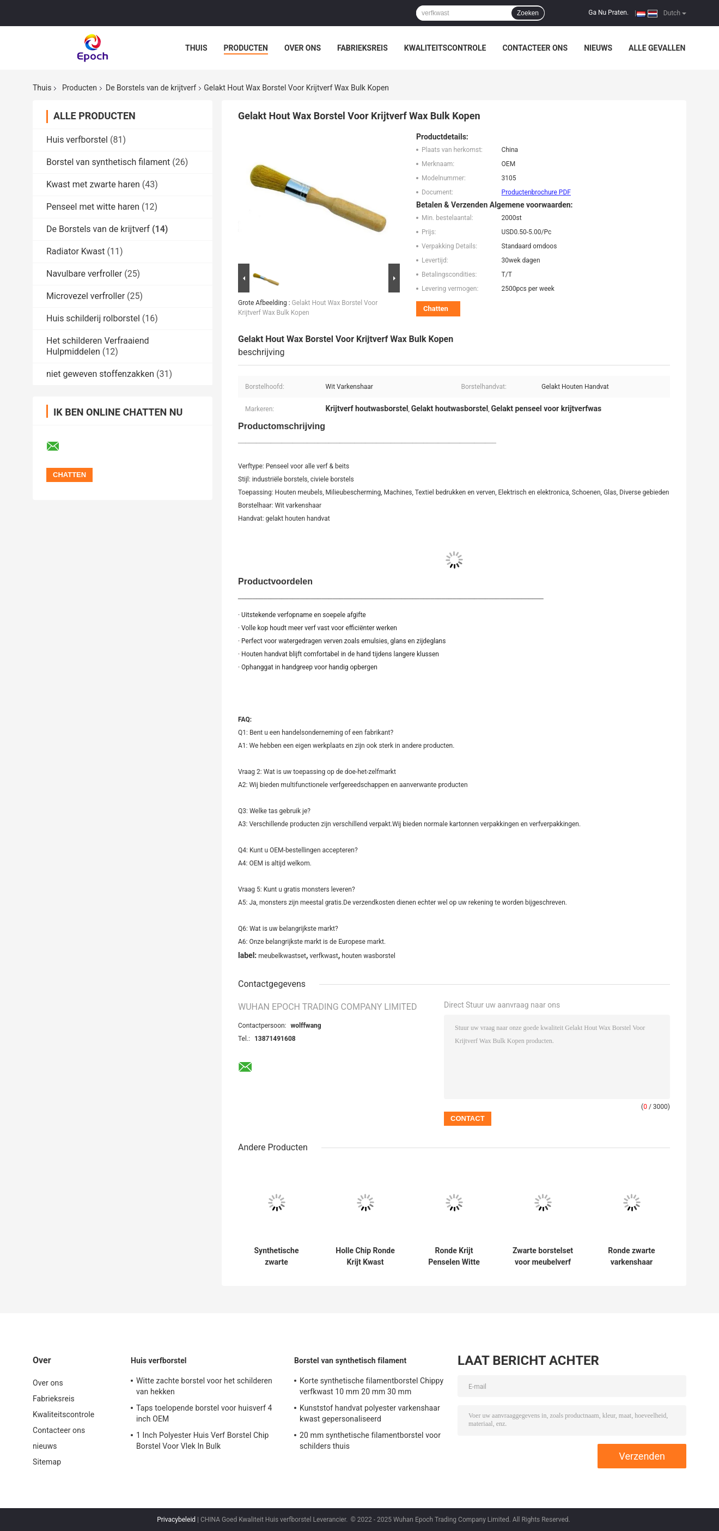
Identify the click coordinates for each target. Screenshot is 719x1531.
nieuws (598, 48)
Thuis (196, 48)
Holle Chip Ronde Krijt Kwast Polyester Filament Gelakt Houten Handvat (365, 1256)
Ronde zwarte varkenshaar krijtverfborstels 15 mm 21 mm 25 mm (631, 1256)
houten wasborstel (368, 956)
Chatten (435, 308)
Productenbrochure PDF (536, 192)
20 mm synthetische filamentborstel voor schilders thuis (370, 1440)
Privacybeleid (176, 1519)
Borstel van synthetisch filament (108, 162)
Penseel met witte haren (92, 207)
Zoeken (528, 13)
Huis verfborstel (77, 140)
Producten (246, 48)
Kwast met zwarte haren (93, 184)
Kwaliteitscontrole (445, 48)
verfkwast (324, 956)
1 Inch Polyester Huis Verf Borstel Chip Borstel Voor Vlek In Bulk (202, 1440)
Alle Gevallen (657, 48)
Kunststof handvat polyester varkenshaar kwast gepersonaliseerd (370, 1413)
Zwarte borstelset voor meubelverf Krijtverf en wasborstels (543, 1256)
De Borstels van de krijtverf (151, 87)
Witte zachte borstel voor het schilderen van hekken (204, 1386)
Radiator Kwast (75, 251)
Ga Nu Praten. (608, 12)
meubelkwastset (282, 956)
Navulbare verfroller (84, 274)
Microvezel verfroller (85, 296)
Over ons (302, 48)
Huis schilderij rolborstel (93, 318)
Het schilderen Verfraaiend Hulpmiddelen (97, 346)
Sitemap (47, 1461)
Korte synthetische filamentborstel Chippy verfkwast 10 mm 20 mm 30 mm (371, 1386)
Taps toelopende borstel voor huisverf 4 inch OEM (204, 1413)
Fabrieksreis (362, 48)
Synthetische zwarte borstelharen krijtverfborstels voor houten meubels (276, 1256)
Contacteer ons (535, 48)
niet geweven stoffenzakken (100, 374)
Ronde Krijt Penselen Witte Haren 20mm (454, 1256)
